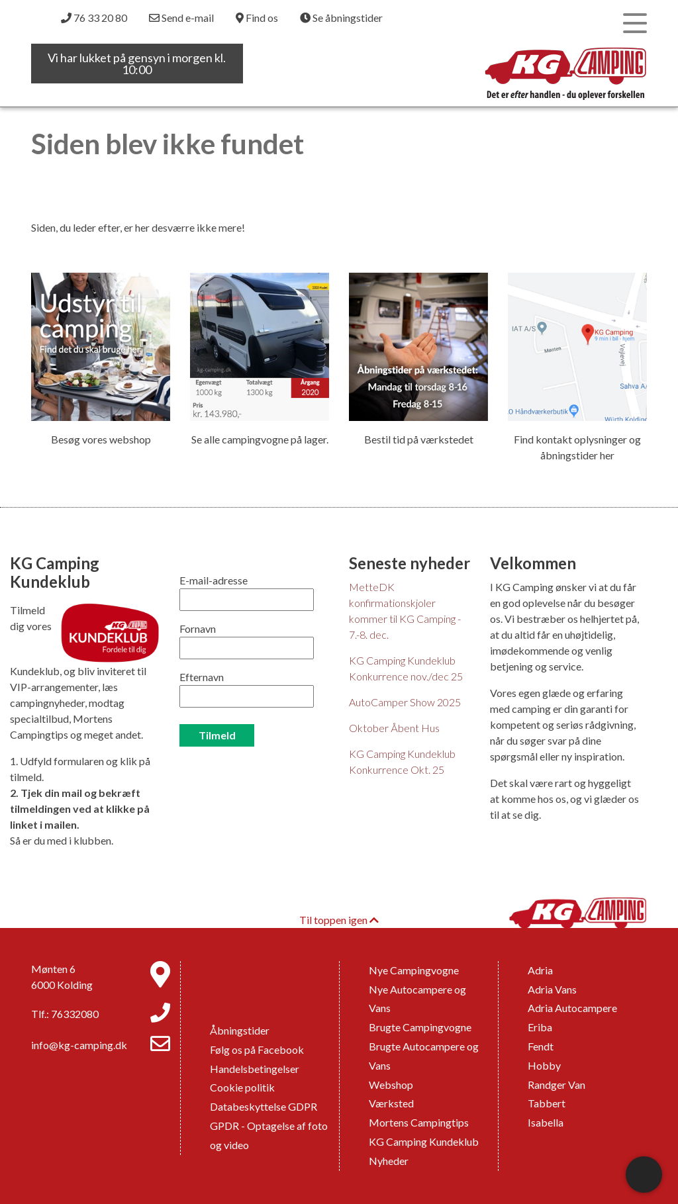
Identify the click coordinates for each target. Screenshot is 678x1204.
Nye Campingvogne (414, 970)
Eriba (540, 1027)
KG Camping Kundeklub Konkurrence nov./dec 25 (406, 668)
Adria (540, 970)
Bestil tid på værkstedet (418, 439)
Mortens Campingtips (419, 1122)
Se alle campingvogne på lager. (259, 439)
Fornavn (197, 628)
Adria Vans (552, 989)
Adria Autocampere (572, 1007)
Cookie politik (242, 1087)
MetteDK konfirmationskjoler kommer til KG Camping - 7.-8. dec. (405, 610)
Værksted (391, 1103)
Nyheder (389, 1160)
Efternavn (201, 677)
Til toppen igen (339, 919)
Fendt (541, 1046)
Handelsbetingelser (254, 1068)
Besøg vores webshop (101, 439)
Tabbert (546, 1103)
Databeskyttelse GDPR (263, 1106)
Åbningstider (239, 1030)
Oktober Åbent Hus (394, 727)
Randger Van (556, 1084)
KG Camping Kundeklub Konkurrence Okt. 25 (402, 761)
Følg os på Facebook (257, 1049)
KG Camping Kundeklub (424, 1141)
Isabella (545, 1122)
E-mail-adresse (213, 580)
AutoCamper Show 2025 (405, 702)
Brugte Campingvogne (420, 1027)
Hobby (544, 1065)
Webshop (391, 1084)
